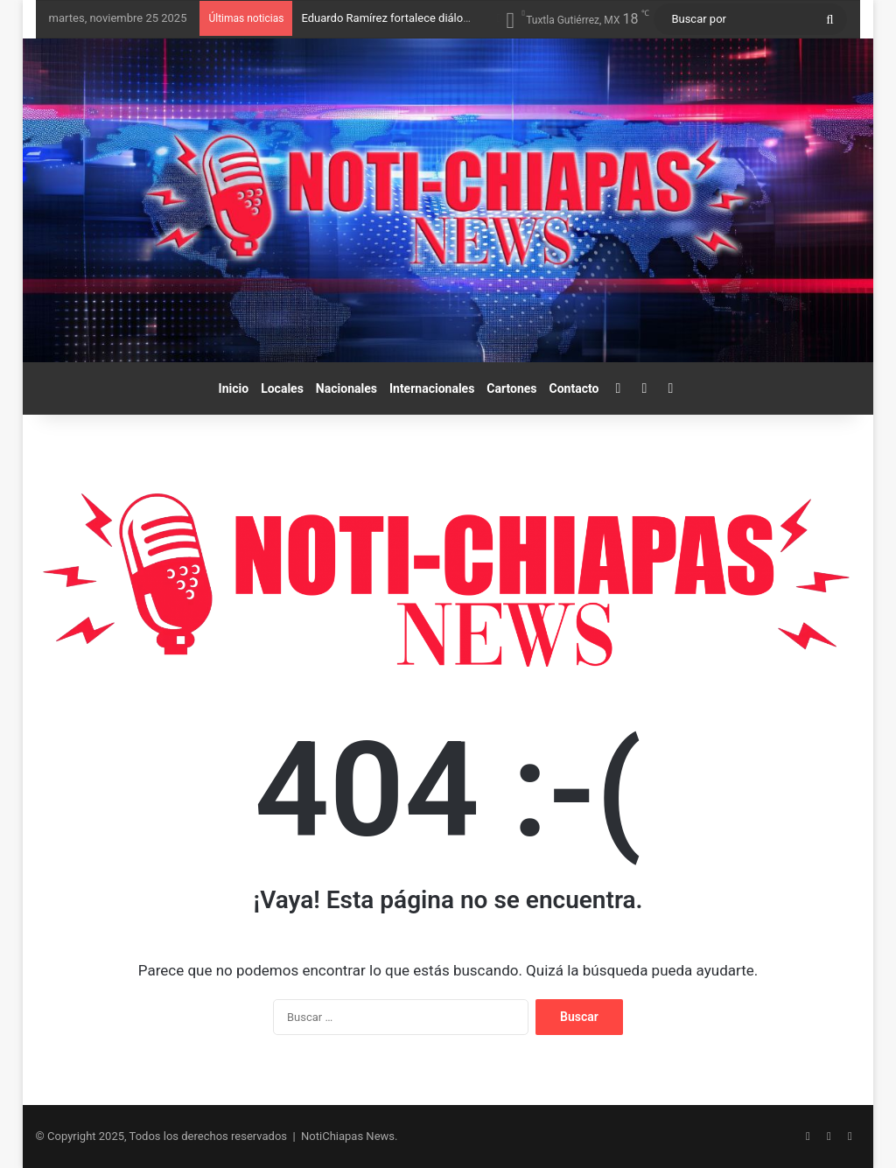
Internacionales (431, 388)
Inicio (234, 388)
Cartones (511, 388)
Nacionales (346, 388)
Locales (282, 388)
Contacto (574, 388)
